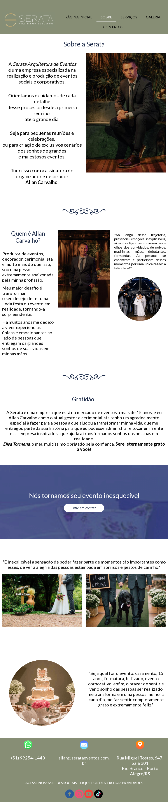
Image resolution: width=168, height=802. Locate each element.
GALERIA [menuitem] (153, 17)
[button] (84, 508)
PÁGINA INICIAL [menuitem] (78, 17)
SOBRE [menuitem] (106, 17)
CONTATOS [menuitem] (112, 27)
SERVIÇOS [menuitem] (129, 17)
